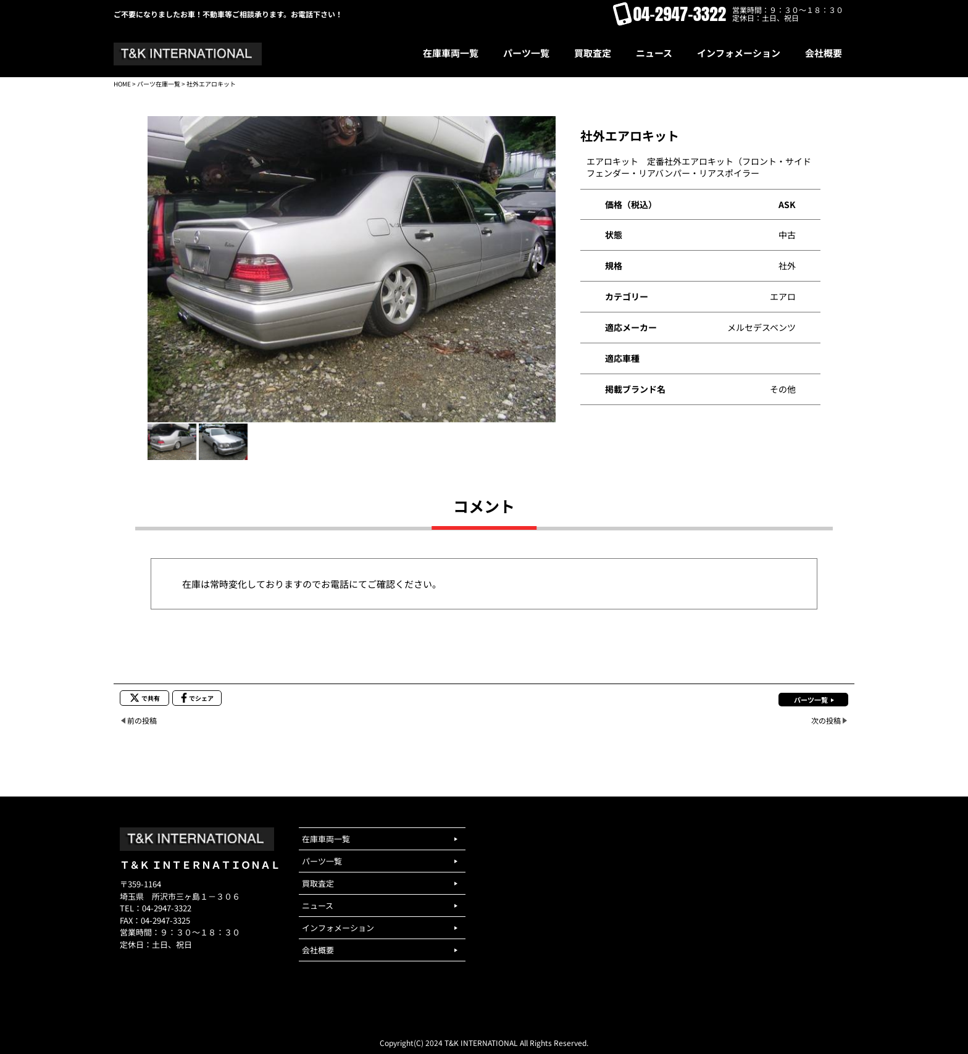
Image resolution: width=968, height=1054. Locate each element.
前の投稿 (142, 720)
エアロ (783, 296)
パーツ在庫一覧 (158, 83)
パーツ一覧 (811, 700)
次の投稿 (826, 720)
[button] (541, 267)
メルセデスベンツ (761, 327)
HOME (122, 83)
